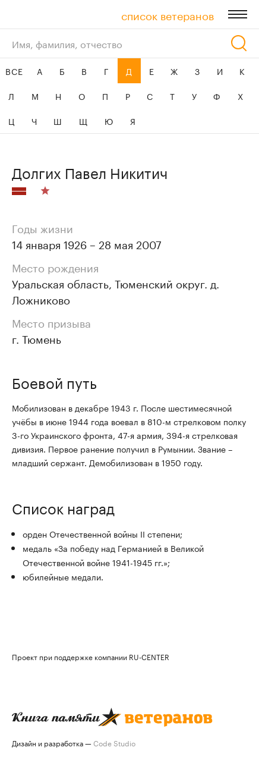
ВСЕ (14, 70)
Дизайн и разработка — (73, 742)
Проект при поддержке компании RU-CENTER (90, 656)
